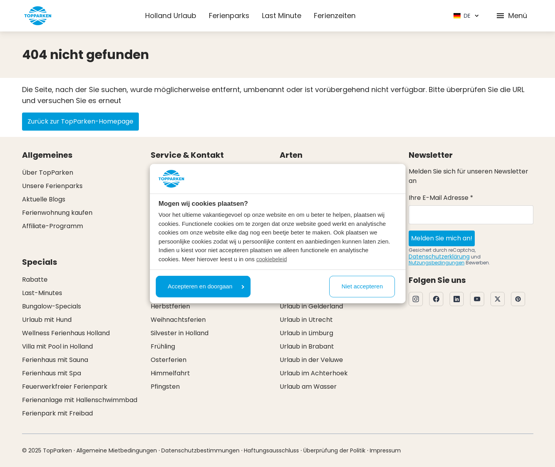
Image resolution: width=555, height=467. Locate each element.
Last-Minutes (42, 292)
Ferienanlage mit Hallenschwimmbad (79, 399)
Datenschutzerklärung (439, 256)
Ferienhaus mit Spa (51, 373)
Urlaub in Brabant (307, 346)
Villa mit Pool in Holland (57, 346)
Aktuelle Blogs (43, 199)
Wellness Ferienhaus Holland (66, 333)
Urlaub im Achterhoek (314, 373)
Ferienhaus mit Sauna (55, 359)
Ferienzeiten (335, 15)
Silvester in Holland (179, 333)
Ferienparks (229, 15)
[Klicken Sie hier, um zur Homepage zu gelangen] (37, 15)
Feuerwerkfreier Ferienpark (64, 386)
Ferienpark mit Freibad (57, 413)
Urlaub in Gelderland (311, 306)
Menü (511, 15)
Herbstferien (170, 306)
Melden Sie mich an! (441, 238)
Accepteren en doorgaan (206, 286)
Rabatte (35, 279)
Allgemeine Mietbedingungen (116, 450)
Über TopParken (47, 172)
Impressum (385, 450)
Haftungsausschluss (271, 450)
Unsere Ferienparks (52, 185)
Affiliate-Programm (52, 226)
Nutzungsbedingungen (437, 262)
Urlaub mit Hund (47, 319)
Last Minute (281, 15)
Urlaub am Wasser (308, 386)
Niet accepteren (362, 286)
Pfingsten (165, 386)
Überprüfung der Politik (334, 450)
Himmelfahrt (170, 373)
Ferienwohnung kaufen (57, 212)
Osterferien (168, 359)
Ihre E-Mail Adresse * (441, 197)
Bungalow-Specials (51, 306)
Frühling (163, 346)
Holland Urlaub (170, 15)
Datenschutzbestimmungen (200, 450)
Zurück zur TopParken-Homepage (80, 121)
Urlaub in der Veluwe (311, 359)
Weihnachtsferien (178, 319)
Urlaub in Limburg (306, 333)
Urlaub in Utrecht (306, 319)
